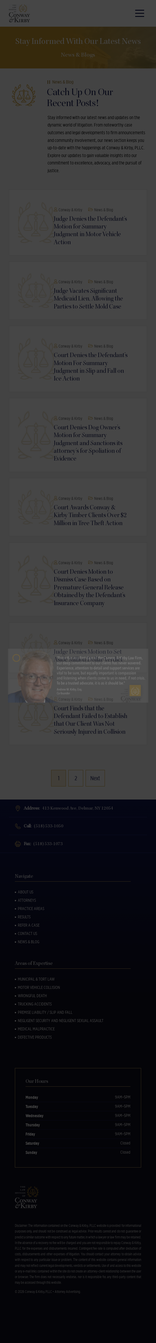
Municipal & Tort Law (36, 979)
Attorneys (27, 900)
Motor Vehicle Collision (39, 987)
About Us (25, 892)
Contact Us (27, 933)
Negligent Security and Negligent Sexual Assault (60, 1020)
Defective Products (35, 1037)
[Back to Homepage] (21, 13)
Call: (43, 826)
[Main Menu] (139, 13)
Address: (68, 808)
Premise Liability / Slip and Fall (45, 1012)
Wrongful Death (32, 995)
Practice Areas (31, 908)
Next (95, 778)
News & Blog (28, 941)
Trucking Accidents (35, 1004)
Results (24, 916)
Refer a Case (29, 925)
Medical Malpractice (36, 1029)
